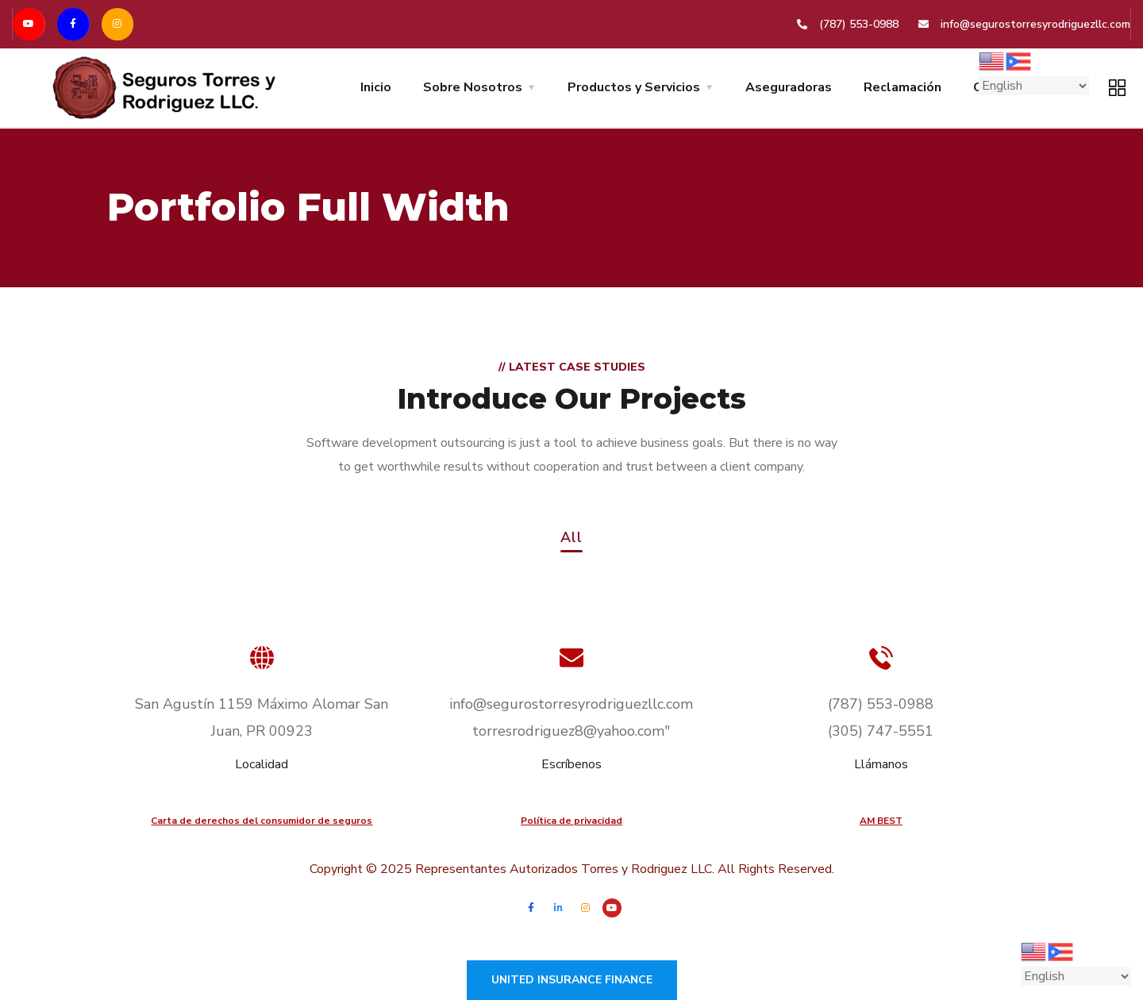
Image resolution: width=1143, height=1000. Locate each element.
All (571, 538)
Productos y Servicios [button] (634, 87)
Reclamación (902, 87)
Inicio (375, 87)
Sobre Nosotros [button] (472, 87)
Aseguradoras (788, 87)
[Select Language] (1034, 85)
